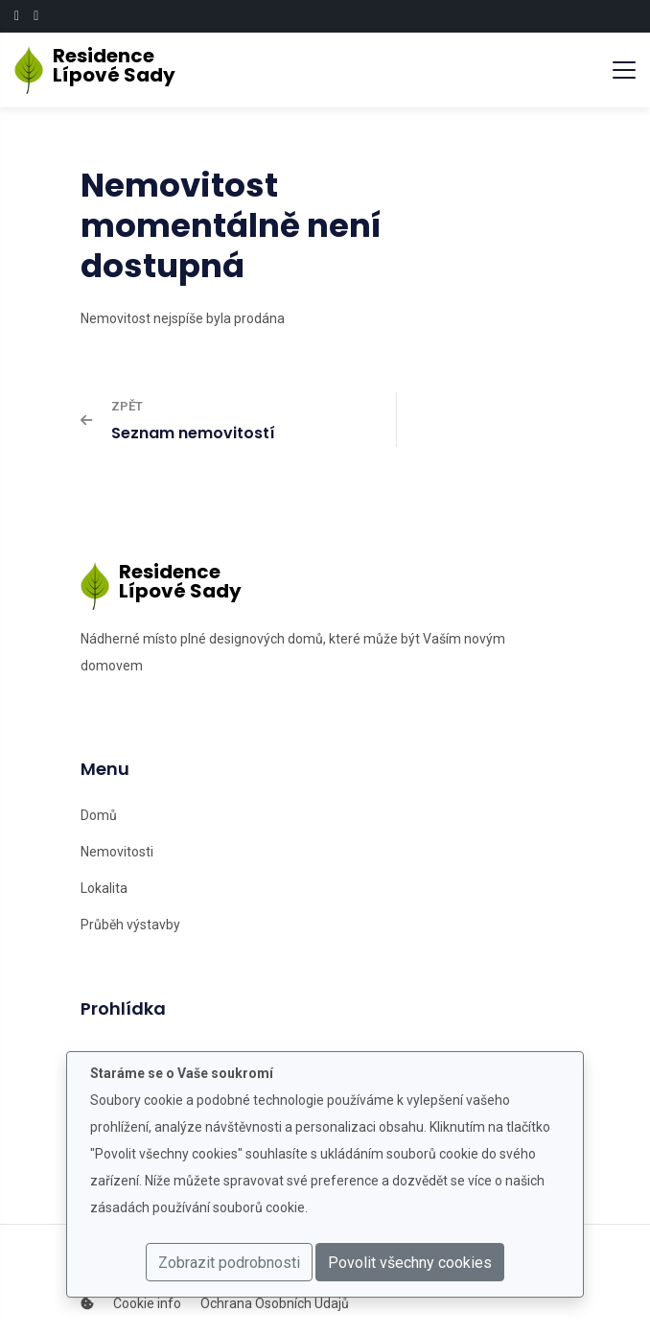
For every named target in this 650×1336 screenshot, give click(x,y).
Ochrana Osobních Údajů (274, 1303)
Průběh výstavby (130, 924)
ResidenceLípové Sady (105, 65)
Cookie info (147, 1303)
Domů (99, 815)
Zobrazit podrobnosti (229, 1263)
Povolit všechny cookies (410, 1263)
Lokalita (104, 888)
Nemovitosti (117, 851)
